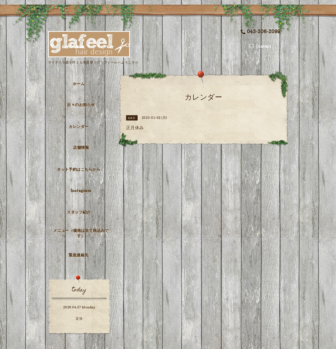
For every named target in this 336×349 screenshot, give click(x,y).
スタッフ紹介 (79, 212)
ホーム (79, 83)
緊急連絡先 (79, 255)
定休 (79, 318)
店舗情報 (81, 147)
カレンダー (79, 126)
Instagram (81, 190)
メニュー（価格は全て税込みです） (81, 233)
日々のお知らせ (81, 104)
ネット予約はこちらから (79, 169)
